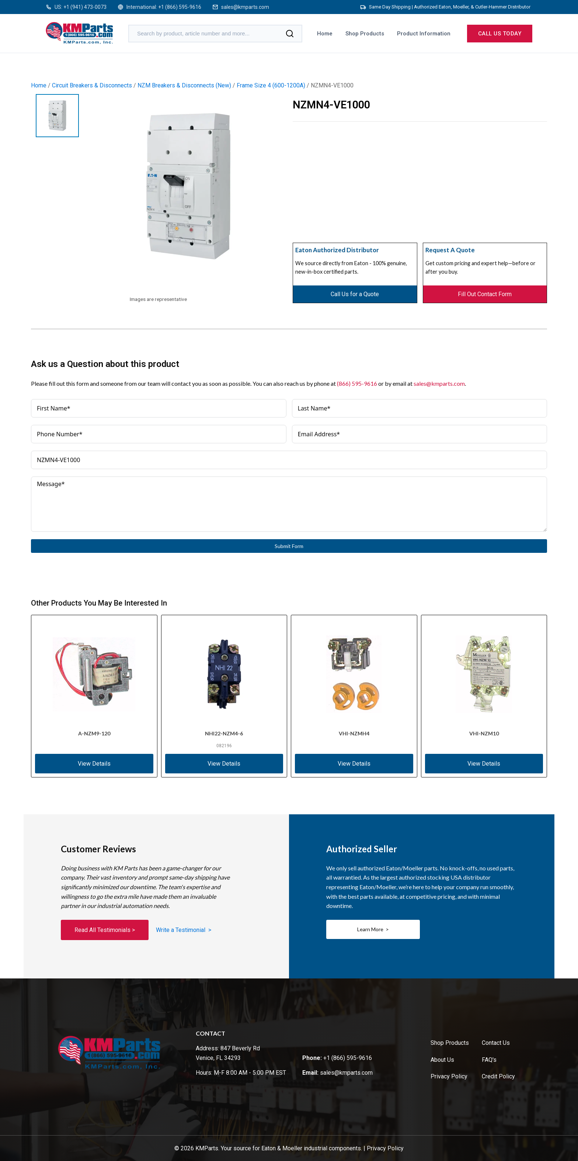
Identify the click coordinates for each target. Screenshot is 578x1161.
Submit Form (289, 546)
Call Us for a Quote (355, 294)
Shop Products (364, 33)
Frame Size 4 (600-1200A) (271, 85)
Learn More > (373, 929)
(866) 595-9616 (357, 383)
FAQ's (489, 1059)
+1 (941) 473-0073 (85, 7)
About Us (442, 1059)
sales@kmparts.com (245, 7)
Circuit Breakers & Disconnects (92, 85)
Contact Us (496, 1042)
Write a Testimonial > (183, 929)
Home (324, 33)
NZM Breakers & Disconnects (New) (184, 85)
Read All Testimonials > (104, 929)
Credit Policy (498, 1076)
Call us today (500, 33)
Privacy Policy (449, 1076)
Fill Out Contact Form (485, 294)
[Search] (289, 33)
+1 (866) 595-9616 (179, 7)
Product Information (423, 33)
